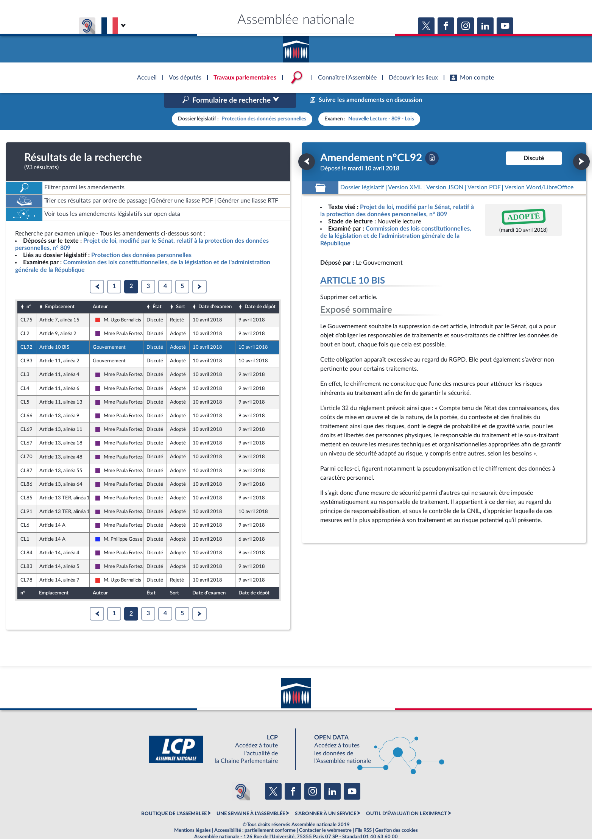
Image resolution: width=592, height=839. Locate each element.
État (157, 291)
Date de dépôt (260, 291)
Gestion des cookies (396, 814)
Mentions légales (192, 814)
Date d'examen (215, 291)
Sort (180, 291)
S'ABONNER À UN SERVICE (325, 797)
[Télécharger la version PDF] (432, 142)
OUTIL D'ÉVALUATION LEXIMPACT (406, 797)
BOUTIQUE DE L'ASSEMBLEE (174, 797)
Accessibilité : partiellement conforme (255, 814)
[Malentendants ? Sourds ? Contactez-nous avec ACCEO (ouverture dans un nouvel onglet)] (241, 775)
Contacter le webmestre (325, 814)
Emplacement (60, 291)
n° (28, 291)
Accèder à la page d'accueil (296, 46)
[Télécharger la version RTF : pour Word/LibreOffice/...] (539, 171)
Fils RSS (363, 814)
